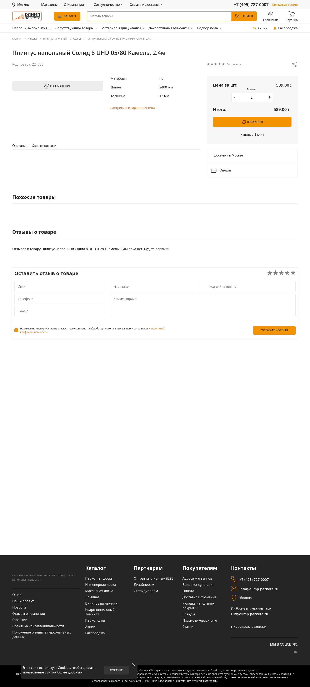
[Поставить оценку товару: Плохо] (275, 273)
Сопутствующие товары (74, 28)
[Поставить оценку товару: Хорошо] (287, 273)
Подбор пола (207, 28)
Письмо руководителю (199, 620)
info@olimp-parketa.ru (257, 589)
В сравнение (60, 86)
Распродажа (286, 28)
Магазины (49, 4)
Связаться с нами (285, 4)
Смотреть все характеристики (134, 108)
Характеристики (44, 145)
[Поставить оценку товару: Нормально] (281, 273)
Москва (245, 598)
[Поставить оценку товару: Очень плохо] (269, 273)
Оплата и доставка (145, 4)
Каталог (67, 16)
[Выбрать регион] (20, 4)
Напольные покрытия (30, 28)
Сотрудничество (107, 4)
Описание (20, 145)
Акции (260, 28)
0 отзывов (235, 64)
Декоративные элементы (169, 28)
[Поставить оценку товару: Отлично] (293, 273)
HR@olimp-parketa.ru (248, 614)
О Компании (74, 4)
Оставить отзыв (274, 330)
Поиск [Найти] (244, 16)
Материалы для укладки (121, 28)
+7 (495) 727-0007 (253, 580)
